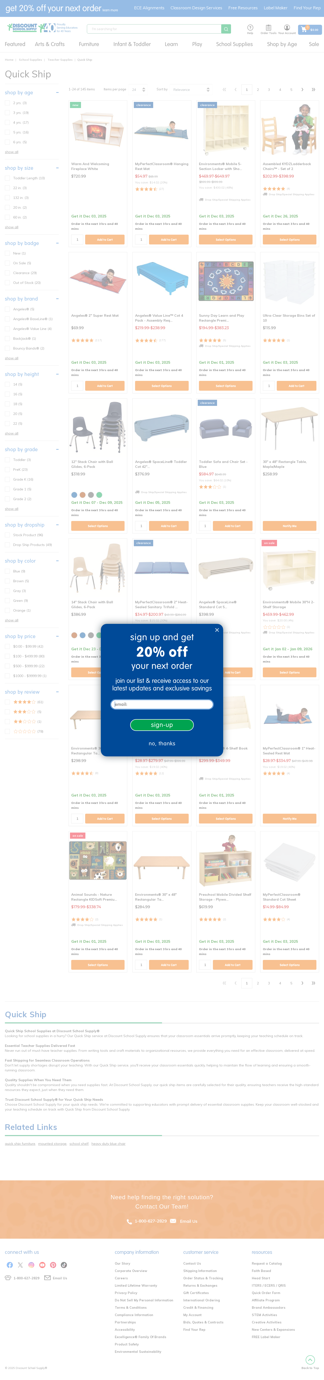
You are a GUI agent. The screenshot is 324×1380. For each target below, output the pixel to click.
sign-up (162, 725)
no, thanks (162, 743)
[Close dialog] (217, 630)
